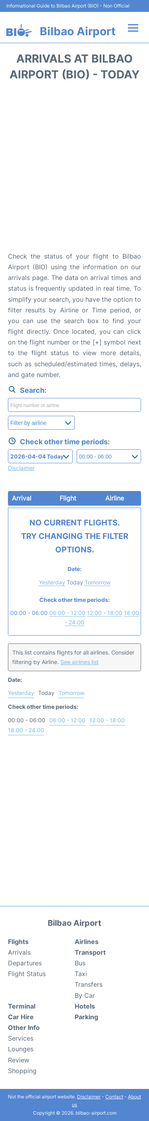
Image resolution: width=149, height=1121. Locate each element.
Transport (90, 952)
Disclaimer (89, 1097)
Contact (114, 1097)
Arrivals (19, 952)
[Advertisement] (74, 169)
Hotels (85, 1006)
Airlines (87, 942)
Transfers (89, 984)
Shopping (22, 1071)
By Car (85, 995)
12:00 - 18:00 (104, 612)
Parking (86, 1017)
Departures (25, 963)
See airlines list (79, 662)
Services (20, 1038)
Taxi (81, 974)
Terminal (21, 1006)
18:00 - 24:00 (26, 730)
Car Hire (21, 1017)
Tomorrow (97, 582)
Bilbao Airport (78, 31)
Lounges (20, 1049)
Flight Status (27, 974)
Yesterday (52, 582)
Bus (80, 963)
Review (18, 1060)
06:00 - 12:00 (67, 612)
